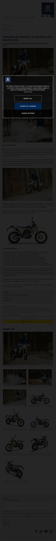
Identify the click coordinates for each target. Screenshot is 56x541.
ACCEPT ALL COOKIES (28, 106)
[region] (28, 97)
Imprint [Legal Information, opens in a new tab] (30, 91)
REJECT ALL (28, 98)
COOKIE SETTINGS (28, 113)
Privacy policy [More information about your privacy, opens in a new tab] (26, 91)
